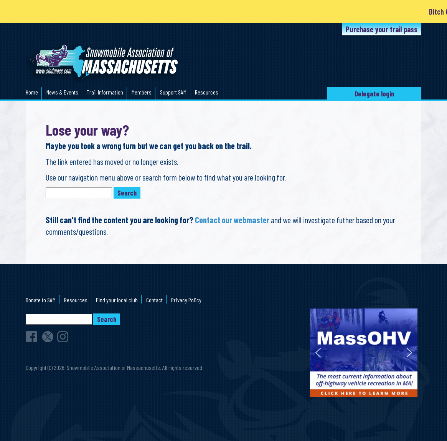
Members (142, 92)
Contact (154, 299)
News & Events (62, 92)
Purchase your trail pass (381, 29)
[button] (318, 352)
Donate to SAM (41, 299)
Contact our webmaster (232, 220)
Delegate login (374, 93)
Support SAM (173, 92)
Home (32, 92)
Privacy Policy (186, 299)
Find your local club (117, 299)
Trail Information (105, 92)
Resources (206, 92)
